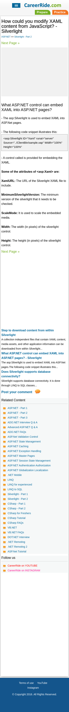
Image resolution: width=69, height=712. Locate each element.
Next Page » (10, 43)
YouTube (42, 682)
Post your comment (16, 392)
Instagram (33, 687)
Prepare (42, 12)
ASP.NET (5, 36)
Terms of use (26, 682)
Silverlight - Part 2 (23, 36)
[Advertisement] (34, 71)
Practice (60, 12)
